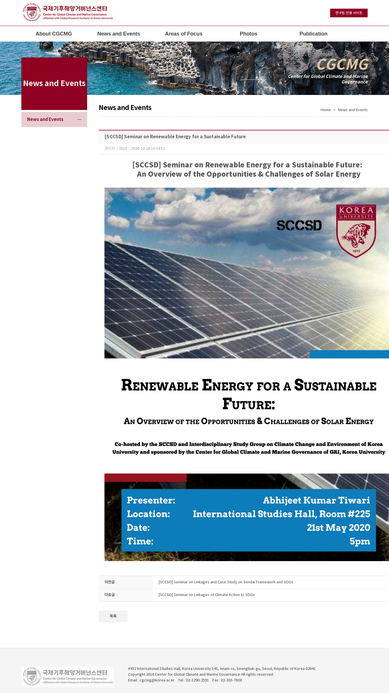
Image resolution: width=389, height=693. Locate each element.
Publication (314, 34)
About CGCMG (54, 34)
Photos (248, 34)
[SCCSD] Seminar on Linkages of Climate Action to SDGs (206, 595)
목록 (113, 616)
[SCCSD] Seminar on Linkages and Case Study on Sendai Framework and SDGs (225, 582)
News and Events (118, 34)
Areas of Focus (183, 34)
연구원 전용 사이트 (348, 13)
